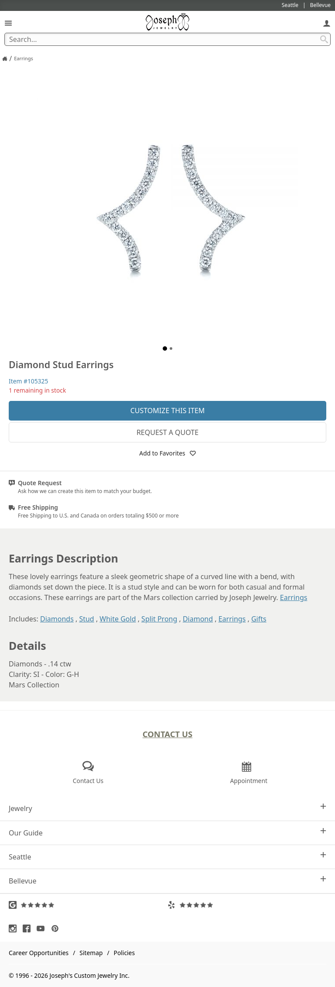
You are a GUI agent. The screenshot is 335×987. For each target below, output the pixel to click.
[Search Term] (167, 39)
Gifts (259, 619)
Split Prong (159, 619)
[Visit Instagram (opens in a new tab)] (15, 928)
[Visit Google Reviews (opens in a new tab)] (88, 905)
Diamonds (57, 619)
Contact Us (168, 733)
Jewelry (167, 808)
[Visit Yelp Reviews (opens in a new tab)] (247, 905)
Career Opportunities (38, 953)
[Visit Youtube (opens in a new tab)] (43, 928)
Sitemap (91, 953)
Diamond (198, 619)
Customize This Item (167, 410)
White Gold (117, 619)
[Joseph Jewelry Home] (4, 58)
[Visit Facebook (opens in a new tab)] (29, 928)
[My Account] (327, 23)
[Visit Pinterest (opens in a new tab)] (57, 928)
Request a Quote (167, 432)
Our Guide (167, 833)
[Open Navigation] (8, 23)
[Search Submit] (324, 39)
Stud (86, 619)
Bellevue (167, 881)
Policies (124, 953)
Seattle (167, 857)
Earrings (294, 597)
